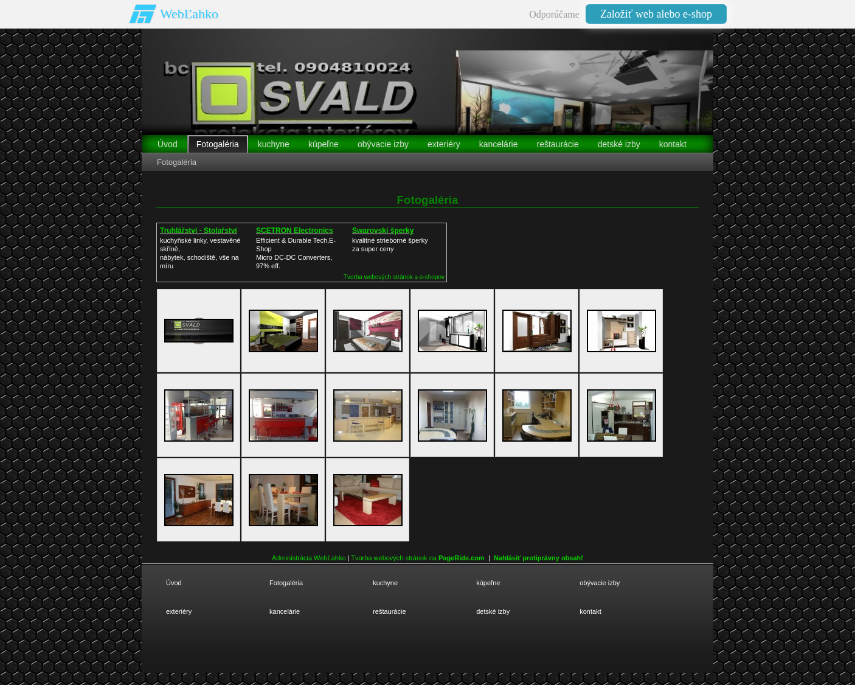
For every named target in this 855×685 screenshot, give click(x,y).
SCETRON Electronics (294, 230)
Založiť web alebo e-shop (656, 14)
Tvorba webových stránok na (418, 558)
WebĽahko (189, 13)
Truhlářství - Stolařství (198, 230)
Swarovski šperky (383, 230)
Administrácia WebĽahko (308, 558)
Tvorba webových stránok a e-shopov (394, 277)
